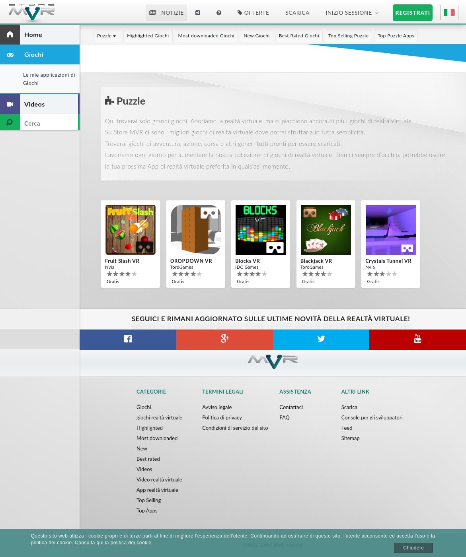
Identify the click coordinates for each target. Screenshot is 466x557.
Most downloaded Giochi (206, 36)
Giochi (143, 407)
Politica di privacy (222, 417)
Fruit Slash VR (122, 261)
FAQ (284, 417)
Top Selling (148, 500)
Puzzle (107, 36)
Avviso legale (217, 407)
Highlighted (149, 428)
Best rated (148, 459)
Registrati (413, 12)
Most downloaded (156, 438)
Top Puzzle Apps (396, 36)
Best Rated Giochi (299, 36)
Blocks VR (247, 261)
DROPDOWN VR (191, 261)
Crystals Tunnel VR (388, 261)
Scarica (297, 12)
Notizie (166, 12)
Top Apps (147, 510)
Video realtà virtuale (159, 479)
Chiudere (413, 548)
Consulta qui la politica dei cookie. (114, 542)
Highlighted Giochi (148, 36)
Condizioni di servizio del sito (235, 428)
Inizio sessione (349, 12)
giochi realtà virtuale (159, 417)
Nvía (110, 267)
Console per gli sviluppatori (372, 417)
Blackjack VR (316, 261)
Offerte (253, 12)
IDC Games (247, 267)
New (141, 448)
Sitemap (350, 438)
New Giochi (257, 36)
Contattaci (291, 407)
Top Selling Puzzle (348, 36)
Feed (347, 428)
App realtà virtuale (157, 490)
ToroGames (181, 267)
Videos (144, 469)
